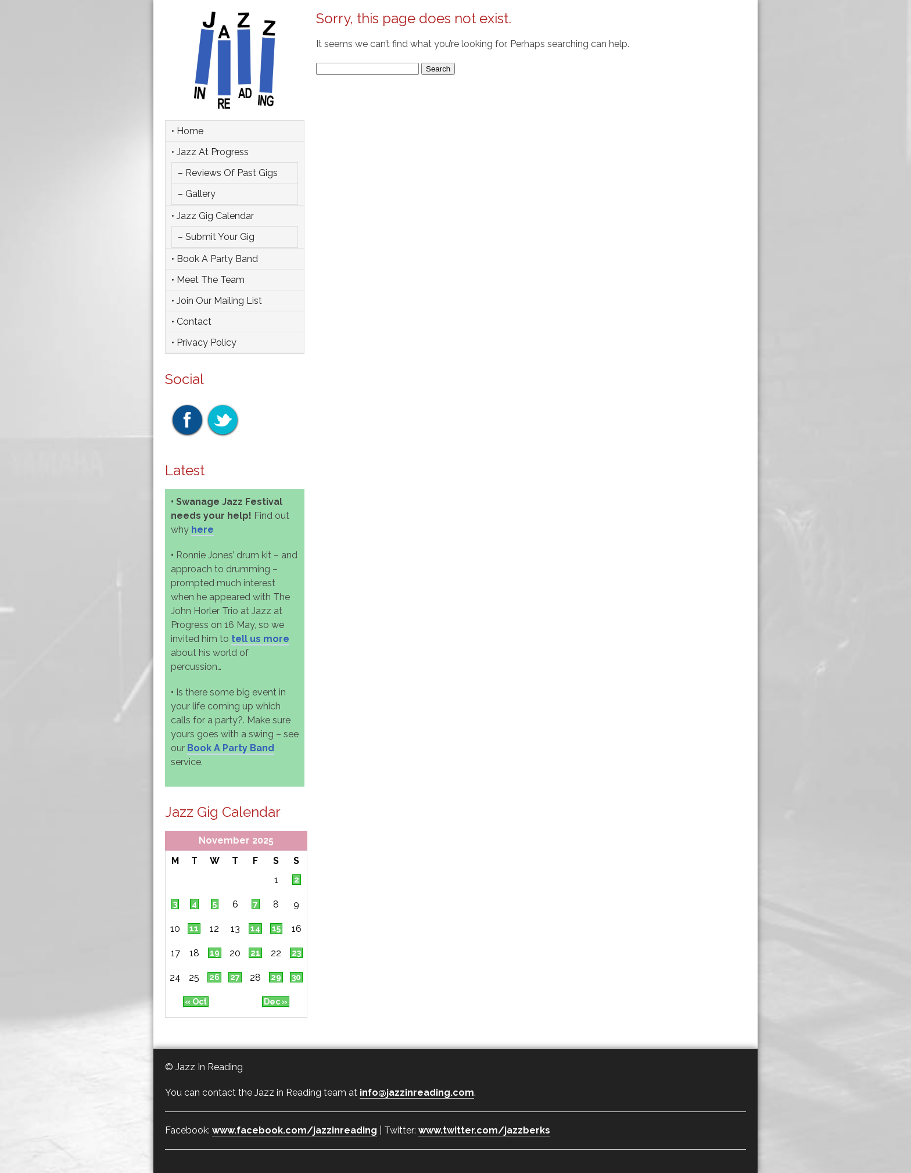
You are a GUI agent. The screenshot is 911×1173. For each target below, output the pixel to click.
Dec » (276, 1001)
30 (296, 977)
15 (276, 928)
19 (215, 952)
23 (296, 952)
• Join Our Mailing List (216, 300)
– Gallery (197, 193)
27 (235, 977)
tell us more (260, 638)
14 (255, 928)
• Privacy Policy (203, 342)
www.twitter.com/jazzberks (484, 1130)
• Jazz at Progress (210, 151)
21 (255, 952)
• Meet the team (208, 279)
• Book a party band (214, 258)
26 (214, 977)
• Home (187, 131)
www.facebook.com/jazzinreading (294, 1130)
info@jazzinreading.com (417, 1092)
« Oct (196, 1001)
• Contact (191, 321)
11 (194, 928)
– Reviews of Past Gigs (228, 172)
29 (276, 977)
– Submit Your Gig (216, 236)
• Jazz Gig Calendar (212, 215)
